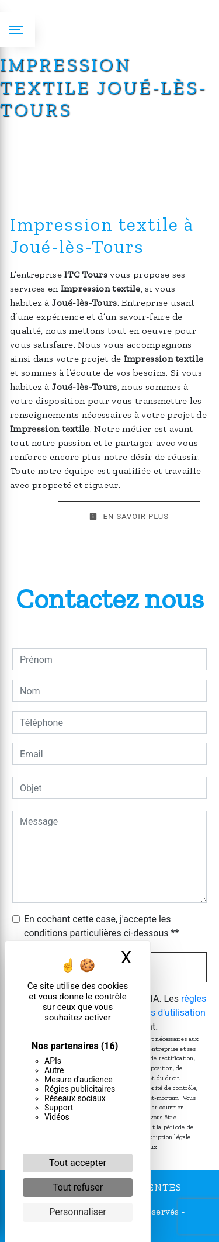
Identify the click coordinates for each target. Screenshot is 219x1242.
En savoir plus (129, 516)
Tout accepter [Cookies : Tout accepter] (77, 1162)
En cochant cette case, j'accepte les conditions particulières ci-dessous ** (101, 926)
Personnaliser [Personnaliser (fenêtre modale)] (77, 1211)
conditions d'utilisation (159, 1012)
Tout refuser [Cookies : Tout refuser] (78, 1187)
